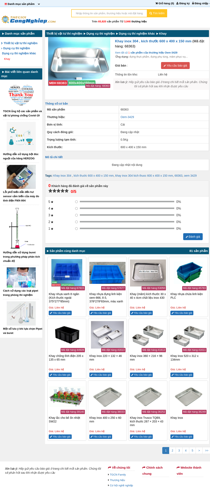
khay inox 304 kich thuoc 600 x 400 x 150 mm (144, 175)
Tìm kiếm (157, 13)
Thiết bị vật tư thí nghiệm (19, 43)
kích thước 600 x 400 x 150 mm (94, 175)
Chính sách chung (152, 470)
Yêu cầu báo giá (175, 65)
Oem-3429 (127, 117)
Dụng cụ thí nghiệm (15, 48)
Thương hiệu (117, 480)
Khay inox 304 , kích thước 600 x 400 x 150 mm (153, 41)
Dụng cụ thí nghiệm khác (19, 53)
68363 (178, 175)
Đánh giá (193, 236)
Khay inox (176, 417)
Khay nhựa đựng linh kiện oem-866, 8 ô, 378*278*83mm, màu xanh (106, 297)
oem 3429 (190, 175)
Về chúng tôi (119, 467)
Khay (7, 58)
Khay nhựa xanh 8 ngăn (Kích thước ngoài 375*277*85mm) (64, 297)
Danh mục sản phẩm (18, 33)
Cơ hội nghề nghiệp (121, 485)
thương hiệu (139, 21)
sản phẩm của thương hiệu (154, 52)
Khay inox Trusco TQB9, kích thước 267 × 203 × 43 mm (146, 421)
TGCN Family (118, 474)
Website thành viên (189, 470)
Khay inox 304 (62, 175)
